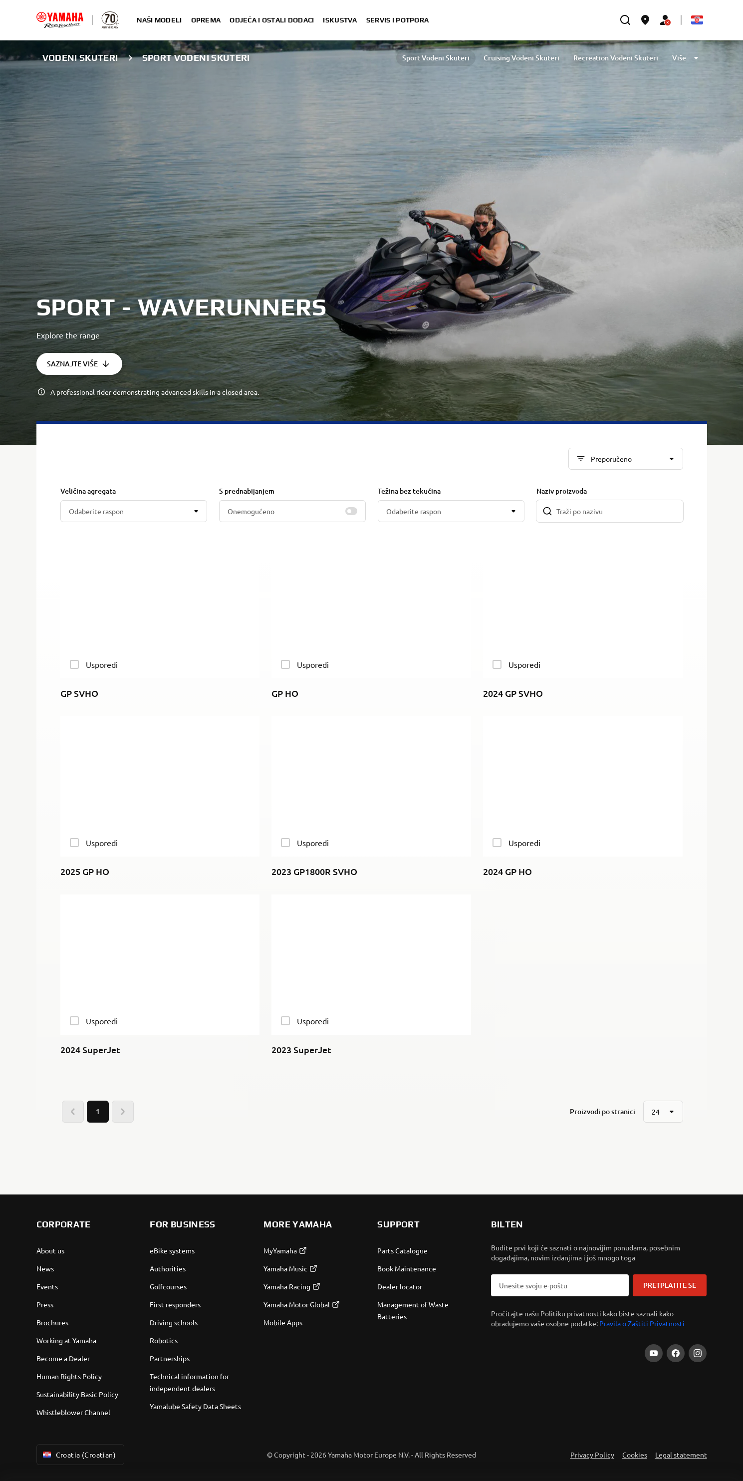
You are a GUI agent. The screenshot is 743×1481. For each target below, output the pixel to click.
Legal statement (681, 1454)
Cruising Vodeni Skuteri (521, 57)
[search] (625, 20)
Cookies (634, 1454)
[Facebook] (676, 1353)
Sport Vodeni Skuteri (436, 57)
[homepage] (59, 20)
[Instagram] (698, 1353)
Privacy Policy (592, 1454)
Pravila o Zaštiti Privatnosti (642, 1323)
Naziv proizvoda (561, 491)
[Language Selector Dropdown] (697, 20)
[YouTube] (654, 1353)
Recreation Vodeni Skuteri (615, 57)
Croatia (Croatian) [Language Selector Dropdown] (78, 1455)
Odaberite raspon (96, 511)
